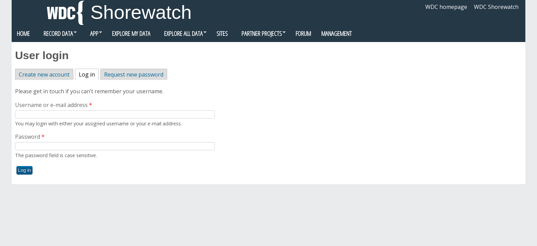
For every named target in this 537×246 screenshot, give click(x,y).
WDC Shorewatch (496, 7)
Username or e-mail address (53, 105)
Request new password (133, 74)
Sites (222, 33)
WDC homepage (446, 7)
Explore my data (131, 33)
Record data (56, 35)
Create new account (44, 74)
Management (336, 33)
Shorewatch (141, 12)
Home (23, 33)
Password (30, 136)
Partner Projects (259, 35)
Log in (89, 73)
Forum (303, 33)
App (92, 35)
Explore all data (181, 35)
